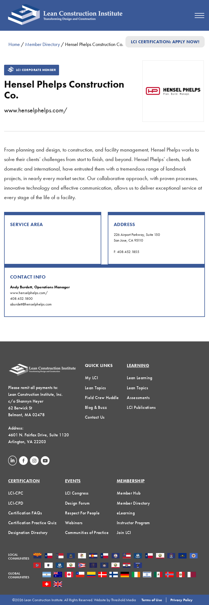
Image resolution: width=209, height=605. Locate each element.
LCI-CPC (15, 493)
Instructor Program (133, 523)
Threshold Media (123, 599)
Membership (131, 481)
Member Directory (42, 44)
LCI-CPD (15, 503)
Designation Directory (28, 532)
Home (14, 44)
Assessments (138, 397)
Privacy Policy (181, 599)
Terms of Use (152, 599)
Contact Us (94, 417)
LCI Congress (77, 493)
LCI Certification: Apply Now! (165, 42)
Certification (24, 481)
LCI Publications (141, 407)
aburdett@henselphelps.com (31, 304)
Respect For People (82, 513)
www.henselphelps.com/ (35, 110)
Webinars (74, 523)
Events (73, 481)
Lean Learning (139, 378)
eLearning (126, 513)
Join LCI (124, 532)
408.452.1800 (21, 298)
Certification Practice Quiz (32, 523)
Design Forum (77, 503)
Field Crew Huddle (102, 397)
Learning (138, 365)
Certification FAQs (25, 513)
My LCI (91, 378)
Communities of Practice (87, 532)
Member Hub (128, 493)
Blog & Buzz (96, 407)
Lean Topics (95, 388)
